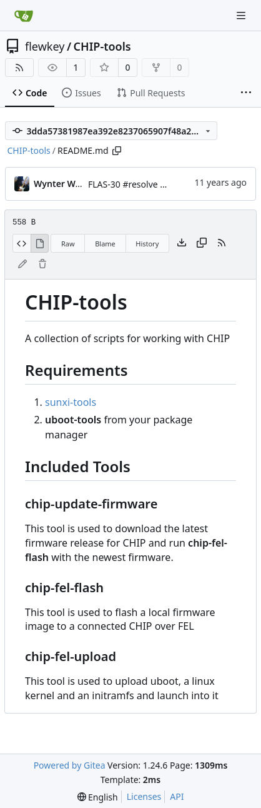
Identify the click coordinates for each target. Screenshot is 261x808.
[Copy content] (202, 243)
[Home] (23, 15)
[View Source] (21, 243)
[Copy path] (116, 150)
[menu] (97, 797)
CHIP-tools (102, 46)
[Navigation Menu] (242, 15)
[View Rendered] (40, 243)
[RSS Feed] (19, 67)
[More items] (246, 93)
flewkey (44, 46)
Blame (105, 243)
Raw (68, 243)
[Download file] (182, 243)
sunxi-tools (70, 402)
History (147, 243)
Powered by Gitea (70, 765)
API (177, 796)
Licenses (144, 796)
